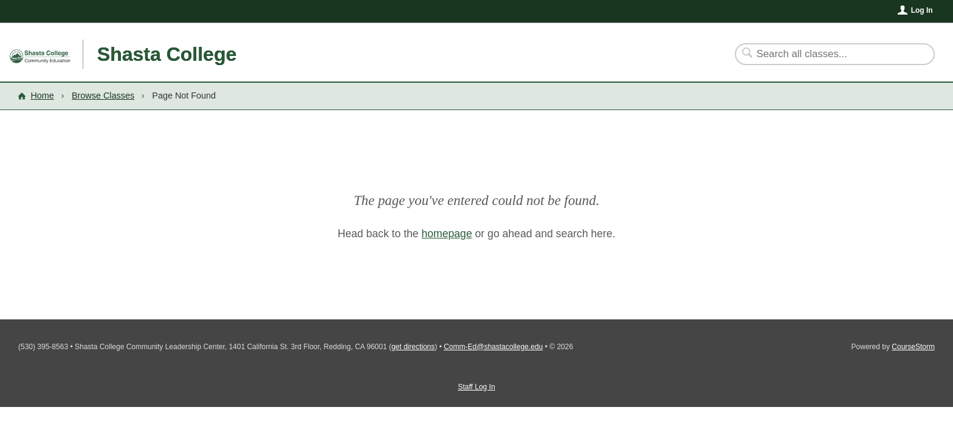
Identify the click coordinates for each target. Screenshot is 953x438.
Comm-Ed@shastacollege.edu (493, 346)
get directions (413, 346)
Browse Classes (103, 95)
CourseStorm (913, 346)
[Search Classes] (827, 54)
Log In (922, 10)
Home (41, 95)
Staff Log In (476, 387)
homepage (447, 234)
